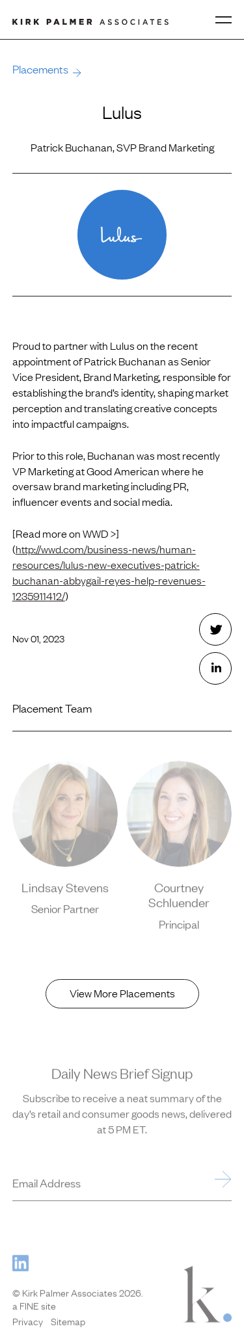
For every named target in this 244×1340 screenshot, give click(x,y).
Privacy (27, 1322)
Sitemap (68, 1322)
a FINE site (34, 1307)
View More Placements (122, 993)
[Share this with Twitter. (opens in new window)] (215, 629)
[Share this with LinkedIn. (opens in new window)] (215, 668)
